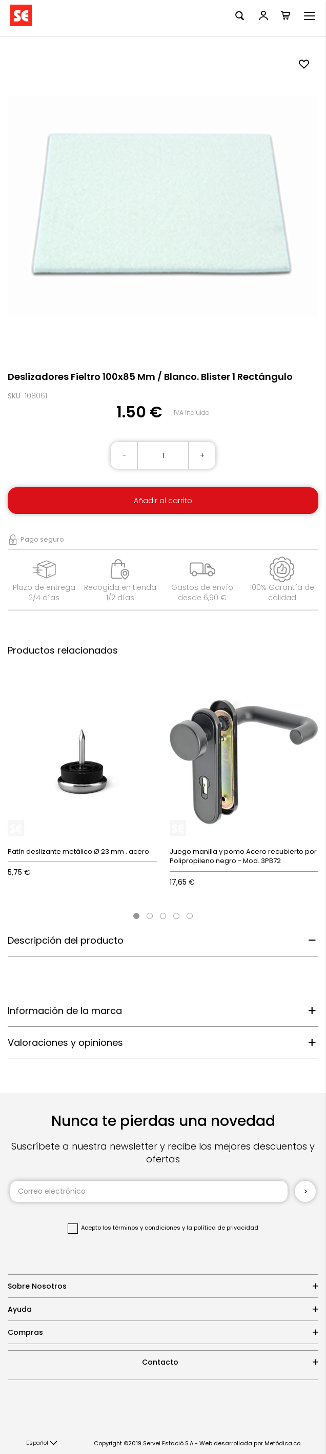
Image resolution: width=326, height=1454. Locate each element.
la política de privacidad (222, 1227)
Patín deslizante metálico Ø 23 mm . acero (78, 851)
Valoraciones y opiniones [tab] (65, 1042)
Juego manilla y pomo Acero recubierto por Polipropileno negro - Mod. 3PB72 (243, 856)
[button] (41, 1443)
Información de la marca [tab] (65, 1010)
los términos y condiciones (141, 1227)
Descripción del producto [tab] (66, 940)
